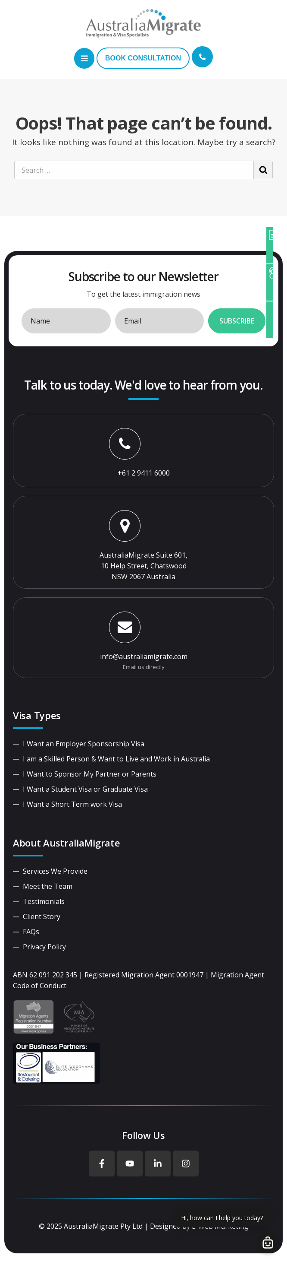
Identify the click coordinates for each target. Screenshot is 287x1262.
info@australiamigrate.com (143, 656)
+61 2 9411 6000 (144, 473)
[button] (84, 58)
